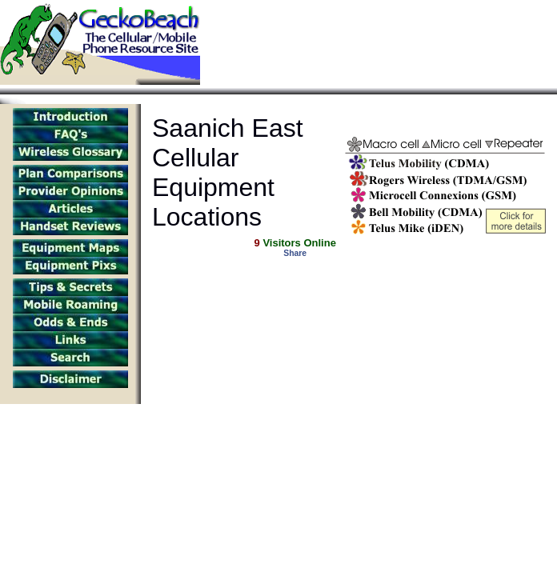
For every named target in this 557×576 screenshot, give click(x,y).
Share (295, 253)
